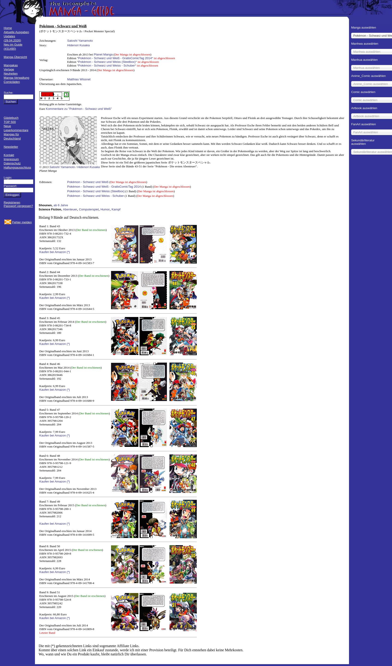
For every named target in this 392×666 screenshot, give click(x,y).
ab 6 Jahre (61, 205)
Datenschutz (12, 163)
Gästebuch (11, 117)
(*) (68, 252)
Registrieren (12, 202)
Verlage (9, 69)
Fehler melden (22, 222)
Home (8, 28)
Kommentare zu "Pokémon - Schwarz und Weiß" (79, 109)
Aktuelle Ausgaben (16, 32)
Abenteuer (70, 209)
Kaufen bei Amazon (52, 252)
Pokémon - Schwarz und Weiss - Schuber (106, 65)
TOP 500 (10, 122)
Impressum (11, 159)
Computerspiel (89, 209)
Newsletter (11, 146)
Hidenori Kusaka (78, 45)
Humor (105, 209)
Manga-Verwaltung (16, 77)
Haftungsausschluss (17, 167)
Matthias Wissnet (78, 79)
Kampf (116, 209)
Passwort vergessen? (18, 206)
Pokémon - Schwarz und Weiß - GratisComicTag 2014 (115, 58)
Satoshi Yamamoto (80, 40)
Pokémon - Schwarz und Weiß (88, 182)
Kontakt (9, 155)
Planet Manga (103, 54)
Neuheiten (11, 73)
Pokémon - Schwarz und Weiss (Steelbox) (106, 62)
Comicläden (12, 82)
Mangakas (11, 65)
